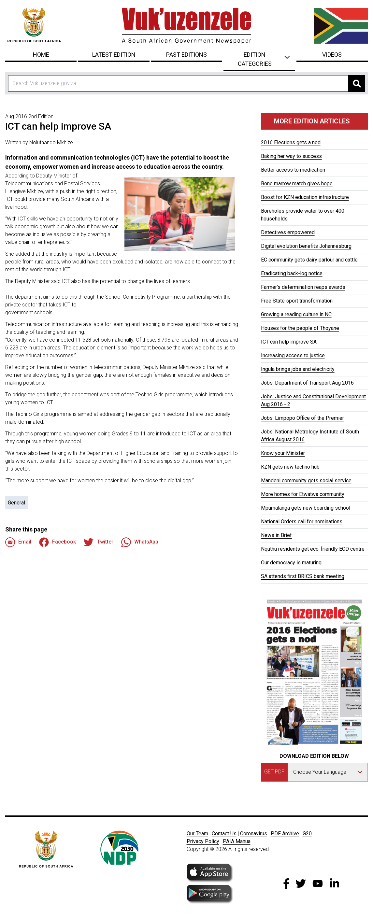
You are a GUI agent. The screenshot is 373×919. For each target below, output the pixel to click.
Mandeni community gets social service (306, 480)
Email (18, 542)
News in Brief (276, 535)
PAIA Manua (237, 841)
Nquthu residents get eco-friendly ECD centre (313, 549)
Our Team (197, 833)
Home (41, 54)
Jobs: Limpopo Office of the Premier (302, 418)
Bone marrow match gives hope (297, 183)
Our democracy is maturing (291, 562)
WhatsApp (139, 542)
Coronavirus (253, 833)
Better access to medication (293, 170)
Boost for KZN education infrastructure (305, 197)
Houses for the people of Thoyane (300, 328)
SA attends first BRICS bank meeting (302, 576)
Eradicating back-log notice (292, 273)
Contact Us (224, 833)
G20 (307, 833)
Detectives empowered (288, 232)
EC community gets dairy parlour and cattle (309, 260)
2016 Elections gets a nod (291, 142)
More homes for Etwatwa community (302, 494)
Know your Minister (283, 453)
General (16, 503)
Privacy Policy (203, 841)
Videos (332, 54)
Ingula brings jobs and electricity (298, 369)
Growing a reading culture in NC (296, 314)
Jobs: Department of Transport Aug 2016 (307, 383)
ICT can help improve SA (289, 342)
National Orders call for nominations (301, 521)
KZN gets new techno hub (290, 467)
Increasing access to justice (293, 355)
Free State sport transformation (297, 301)
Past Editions (186, 54)
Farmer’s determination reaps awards (303, 287)
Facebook (57, 542)
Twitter (98, 542)
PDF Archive (285, 833)
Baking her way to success (291, 156)
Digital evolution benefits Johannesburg (306, 246)
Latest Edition (114, 54)
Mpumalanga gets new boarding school (305, 508)
